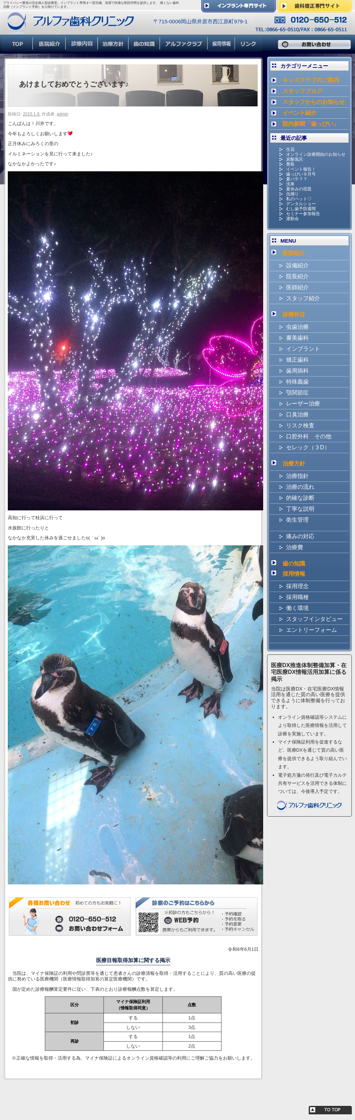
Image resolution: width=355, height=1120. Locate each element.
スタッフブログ (302, 91)
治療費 (294, 547)
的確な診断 (300, 498)
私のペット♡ (299, 198)
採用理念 (297, 586)
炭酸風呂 (294, 159)
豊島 (290, 164)
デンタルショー (301, 203)
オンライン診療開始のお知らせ (315, 154)
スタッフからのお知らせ (314, 102)
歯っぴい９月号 (301, 174)
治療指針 (297, 476)
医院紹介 (294, 253)
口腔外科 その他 (308, 436)
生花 (290, 149)
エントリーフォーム (311, 630)
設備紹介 (297, 265)
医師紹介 (297, 287)
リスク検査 (300, 425)
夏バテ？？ (296, 179)
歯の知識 (294, 564)
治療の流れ (300, 487)
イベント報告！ (301, 169)
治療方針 (294, 464)
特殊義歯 (297, 382)
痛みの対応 (300, 536)
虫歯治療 (297, 327)
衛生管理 (297, 520)
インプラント (303, 349)
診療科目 (294, 315)
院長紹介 (297, 276)
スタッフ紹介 (303, 298)
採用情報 (294, 574)
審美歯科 (297, 338)
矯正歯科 (297, 360)
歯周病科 (297, 371)
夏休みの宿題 (299, 188)
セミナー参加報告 (303, 213)
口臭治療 (297, 414)
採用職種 (297, 597)
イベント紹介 (299, 113)
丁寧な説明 (300, 509)
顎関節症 (297, 393)
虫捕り (292, 193)
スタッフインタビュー (314, 619)
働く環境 (297, 608)
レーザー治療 (303, 404)
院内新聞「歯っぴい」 (311, 124)
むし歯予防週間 (301, 208)
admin (63, 114)
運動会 (292, 218)
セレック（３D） (308, 447)
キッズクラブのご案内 (311, 80)
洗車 (290, 184)
